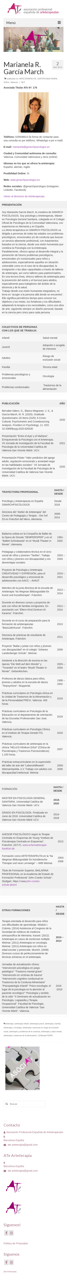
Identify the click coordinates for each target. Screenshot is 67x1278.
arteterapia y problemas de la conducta (24, 1032)
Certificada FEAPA (45, 1036)
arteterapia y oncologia (13, 1028)
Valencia (14, 82)
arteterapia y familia (52, 1024)
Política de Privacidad (16, 1243)
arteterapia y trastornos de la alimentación (20, 1036)
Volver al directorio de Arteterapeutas (24, 196)
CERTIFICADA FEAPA (47, 79)
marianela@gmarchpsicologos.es (31, 146)
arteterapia (9, 1024)
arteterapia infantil (21, 1024)
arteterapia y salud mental (51, 1032)
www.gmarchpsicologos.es (25, 179)
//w (20, 881)
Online (6, 82)
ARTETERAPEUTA (27, 79)
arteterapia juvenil (37, 1024)
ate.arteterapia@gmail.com (21, 1144)
